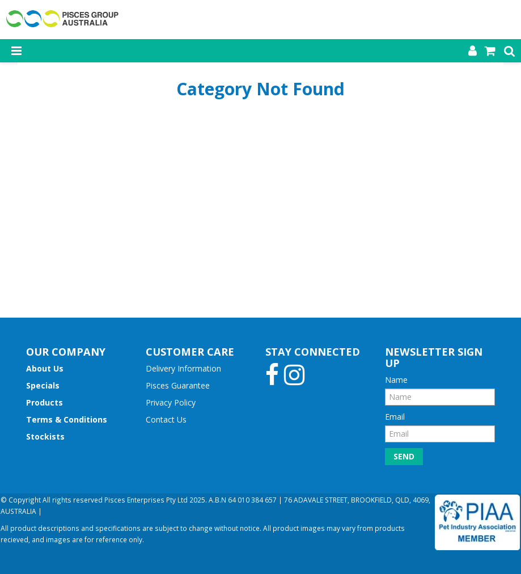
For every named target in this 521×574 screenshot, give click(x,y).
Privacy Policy (171, 402)
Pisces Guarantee (178, 385)
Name (396, 379)
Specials (43, 385)
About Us (44, 368)
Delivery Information (183, 368)
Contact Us (166, 419)
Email (395, 416)
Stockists (45, 436)
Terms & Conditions (66, 419)
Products (44, 402)
